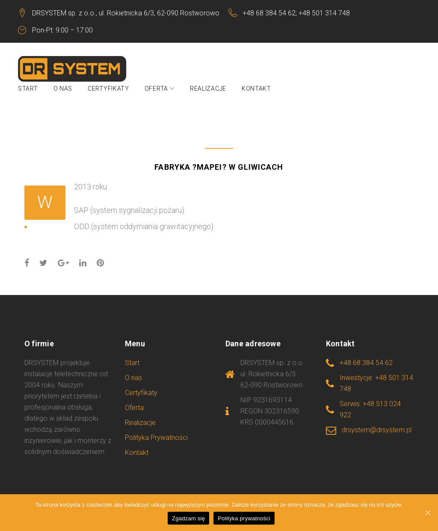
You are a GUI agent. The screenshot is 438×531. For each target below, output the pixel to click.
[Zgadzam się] (427, 512)
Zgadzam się (188, 518)
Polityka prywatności (244, 518)
